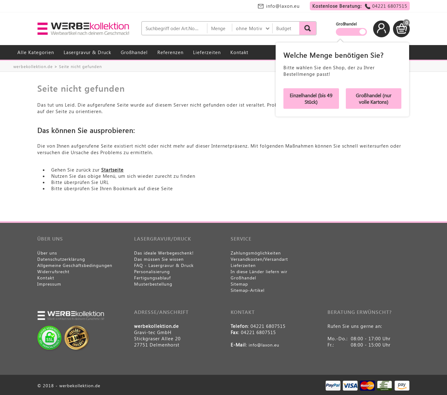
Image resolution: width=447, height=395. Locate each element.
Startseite (112, 170)
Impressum (49, 284)
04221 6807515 (389, 6)
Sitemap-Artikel (247, 290)
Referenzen (170, 52)
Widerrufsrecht (53, 271)
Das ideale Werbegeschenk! (164, 253)
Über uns (47, 253)
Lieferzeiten (207, 52)
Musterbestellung (153, 284)
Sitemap (239, 284)
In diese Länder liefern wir (259, 271)
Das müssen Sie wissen (159, 259)
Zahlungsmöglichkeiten (256, 253)
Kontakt (239, 52)
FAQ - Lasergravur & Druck (164, 265)
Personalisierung (152, 271)
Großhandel (134, 52)
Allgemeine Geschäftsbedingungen (74, 265)
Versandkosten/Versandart (259, 259)
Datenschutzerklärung (61, 259)
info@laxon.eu (283, 6)
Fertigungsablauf (152, 278)
